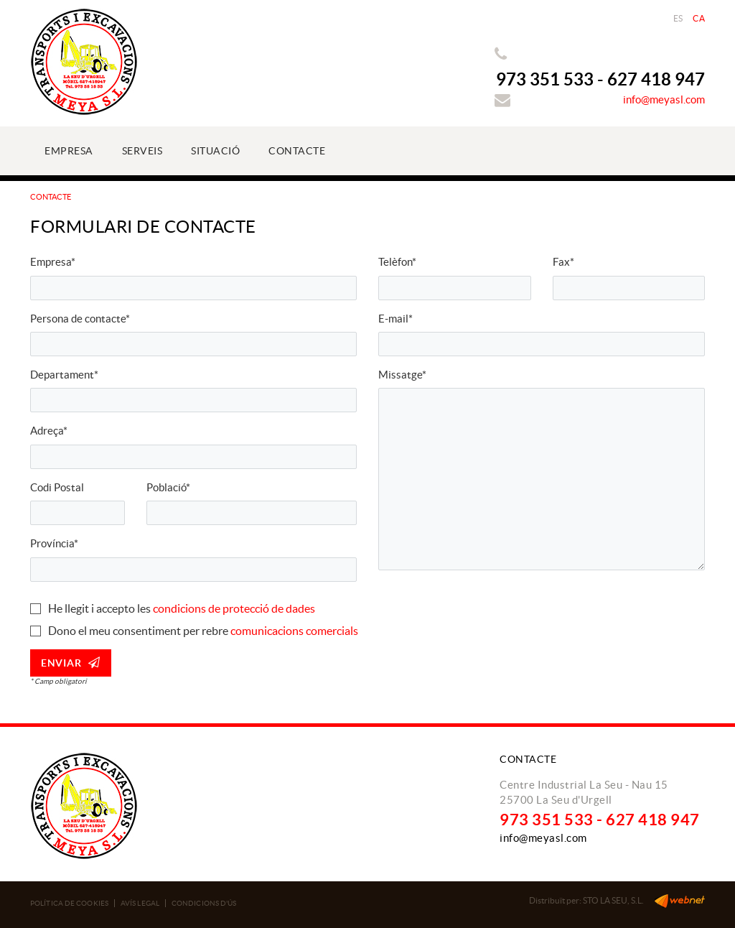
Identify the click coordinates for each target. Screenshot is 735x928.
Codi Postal (57, 487)
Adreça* (48, 430)
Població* (168, 487)
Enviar (70, 662)
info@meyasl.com (664, 99)
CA (699, 18)
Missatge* (402, 374)
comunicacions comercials (294, 630)
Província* (54, 543)
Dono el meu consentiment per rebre (138, 630)
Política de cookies (69, 903)
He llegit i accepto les (99, 608)
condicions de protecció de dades (234, 608)
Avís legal (140, 903)
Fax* (563, 262)
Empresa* (52, 262)
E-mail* (395, 318)
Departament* (64, 374)
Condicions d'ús (204, 903)
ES (678, 18)
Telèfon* (397, 262)
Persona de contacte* (80, 318)
